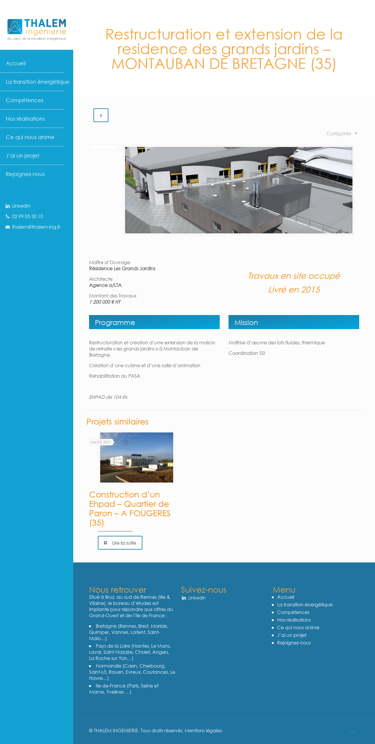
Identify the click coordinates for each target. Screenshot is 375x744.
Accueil (285, 597)
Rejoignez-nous (294, 642)
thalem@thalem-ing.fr (32, 227)
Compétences (293, 612)
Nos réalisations (294, 620)
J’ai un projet (291, 635)
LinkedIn (17, 206)
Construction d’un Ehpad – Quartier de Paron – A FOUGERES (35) (130, 508)
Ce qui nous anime (298, 627)
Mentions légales (202, 730)
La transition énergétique (305, 604)
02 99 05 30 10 (23, 216)
